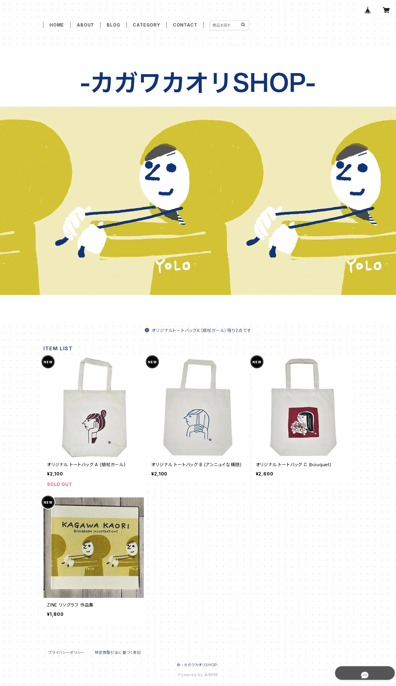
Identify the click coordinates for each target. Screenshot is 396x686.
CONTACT (185, 25)
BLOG (113, 25)
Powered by (198, 674)
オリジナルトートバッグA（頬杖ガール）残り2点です (198, 330)
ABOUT (85, 25)
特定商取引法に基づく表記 (118, 652)
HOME (57, 25)
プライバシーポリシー (66, 652)
